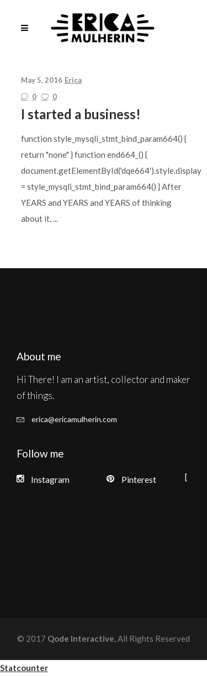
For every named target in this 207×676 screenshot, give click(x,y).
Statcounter (24, 668)
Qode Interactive (80, 638)
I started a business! (81, 114)
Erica (73, 80)
